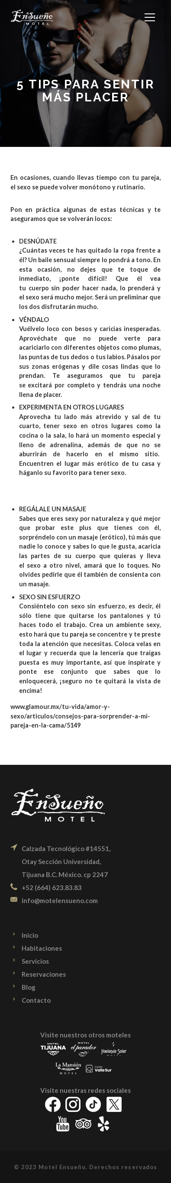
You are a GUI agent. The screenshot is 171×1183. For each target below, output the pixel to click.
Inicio (30, 935)
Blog (28, 987)
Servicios (35, 961)
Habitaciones (42, 948)
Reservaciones (44, 974)
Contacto (36, 1000)
